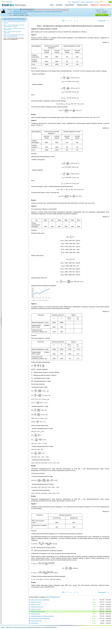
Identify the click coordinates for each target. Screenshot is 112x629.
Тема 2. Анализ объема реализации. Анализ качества (14, 22)
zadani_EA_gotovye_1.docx (38, 611)
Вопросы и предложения (87, 1)
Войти (3, 1)
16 (92, 602)
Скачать (102, 14)
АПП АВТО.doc (35, 623)
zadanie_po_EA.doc (36, 609)
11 (92, 620)
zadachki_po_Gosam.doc (37, 606)
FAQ (69, 1)
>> (108, 20)
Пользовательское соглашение (33, 627)
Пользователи (69, 5)
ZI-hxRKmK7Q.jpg (35, 613)
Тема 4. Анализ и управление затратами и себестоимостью (14, 29)
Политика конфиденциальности (49, 627)
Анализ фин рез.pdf (36, 620)
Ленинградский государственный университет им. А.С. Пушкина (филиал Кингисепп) (37, 11)
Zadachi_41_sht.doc (36, 602)
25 (92, 616)
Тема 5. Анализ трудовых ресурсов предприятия (12, 32)
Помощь (3, 627)
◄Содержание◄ (1, 44)
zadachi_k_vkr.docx (36, 604)
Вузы (52, 5)
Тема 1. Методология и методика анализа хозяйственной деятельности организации (14, 19)
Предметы (59, 5)
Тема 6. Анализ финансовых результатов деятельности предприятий (13, 35)
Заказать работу (105, 5)
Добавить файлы (82, 5)
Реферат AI (94, 5)
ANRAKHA (16, 9)
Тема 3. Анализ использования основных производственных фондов (13, 25)
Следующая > (102, 20)
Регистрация (9, 1)
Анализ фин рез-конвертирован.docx (40, 618)
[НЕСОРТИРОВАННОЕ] (20, 13)
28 (92, 611)
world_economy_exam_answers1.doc (40, 599)
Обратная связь (76, 1)
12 (92, 618)
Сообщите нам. (65, 9)
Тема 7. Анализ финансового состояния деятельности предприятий (13, 38)
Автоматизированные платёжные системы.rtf (42, 616)
